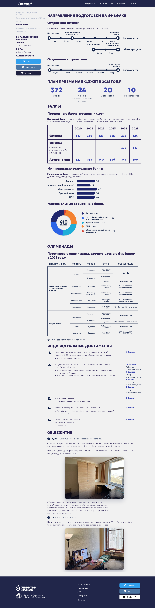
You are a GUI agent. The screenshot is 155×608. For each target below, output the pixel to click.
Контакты (133, 4)
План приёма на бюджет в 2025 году (31, 18)
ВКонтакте (28, 67)
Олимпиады (22, 25)
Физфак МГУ (28, 73)
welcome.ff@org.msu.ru (25, 52)
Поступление (89, 4)
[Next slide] (118, 493)
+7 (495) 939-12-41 (23, 45)
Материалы (121, 4)
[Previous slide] (112, 493)
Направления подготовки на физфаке (27, 14)
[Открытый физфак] (25, 4)
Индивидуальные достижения (28, 28)
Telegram (28, 61)
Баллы (18, 21)
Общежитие (21, 31)
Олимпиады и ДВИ (106, 4)
